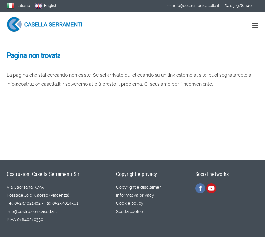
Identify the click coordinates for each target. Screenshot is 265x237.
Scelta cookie (129, 211)
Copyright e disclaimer (138, 187)
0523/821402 (239, 5)
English (50, 5)
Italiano (23, 5)
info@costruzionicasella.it (193, 5)
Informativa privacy (135, 195)
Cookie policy (129, 203)
